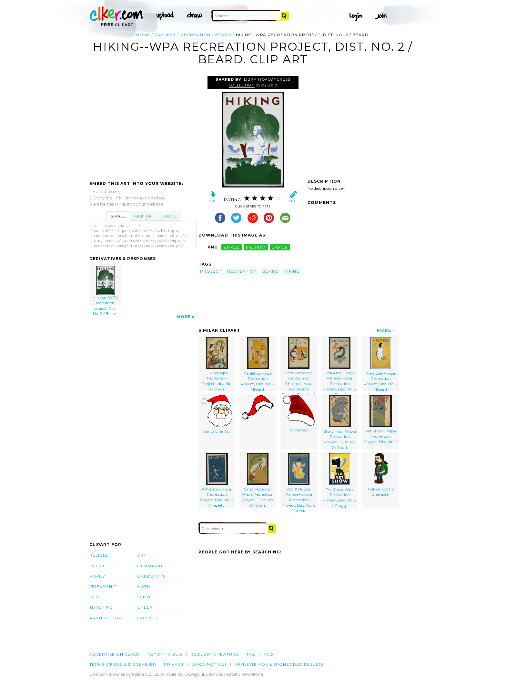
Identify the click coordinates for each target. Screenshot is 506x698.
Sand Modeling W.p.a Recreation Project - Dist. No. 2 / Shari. (258, 480)
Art (141, 555)
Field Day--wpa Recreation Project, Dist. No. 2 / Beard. (381, 364)
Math (143, 586)
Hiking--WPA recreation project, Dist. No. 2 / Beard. (105, 286)
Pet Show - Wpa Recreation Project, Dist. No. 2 (381, 419)
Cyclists (147, 617)
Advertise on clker (114, 654)
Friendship (103, 586)
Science (147, 596)
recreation (196, 34)
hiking (292, 271)
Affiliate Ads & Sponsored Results (279, 664)
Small (118, 216)
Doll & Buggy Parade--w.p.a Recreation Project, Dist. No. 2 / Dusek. (299, 480)
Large (169, 216)
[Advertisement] (143, 124)
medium (256, 247)
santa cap (299, 413)
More (184, 316)
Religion (100, 555)
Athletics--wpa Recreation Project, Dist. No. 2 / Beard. (258, 364)
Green (145, 607)
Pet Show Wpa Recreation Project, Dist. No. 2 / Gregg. (340, 480)
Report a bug (165, 654)
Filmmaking (151, 565)
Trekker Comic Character (380, 475)
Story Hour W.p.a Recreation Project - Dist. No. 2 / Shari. (340, 422)
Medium (143, 216)
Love (95, 596)
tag (251, 654)
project (165, 34)
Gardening (151, 576)
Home (143, 34)
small (231, 247)
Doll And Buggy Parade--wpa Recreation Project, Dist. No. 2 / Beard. (340, 364)
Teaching (101, 607)
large (280, 247)
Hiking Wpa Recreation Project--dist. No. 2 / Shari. (216, 364)
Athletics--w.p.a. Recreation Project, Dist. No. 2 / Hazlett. (217, 480)
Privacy (174, 664)
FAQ (268, 654)
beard (223, 34)
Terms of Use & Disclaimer (122, 664)
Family (97, 576)
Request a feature (214, 654)
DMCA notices (209, 664)
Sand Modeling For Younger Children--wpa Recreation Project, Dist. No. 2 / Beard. (299, 364)
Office (97, 565)
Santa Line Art (216, 414)
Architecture (107, 617)
